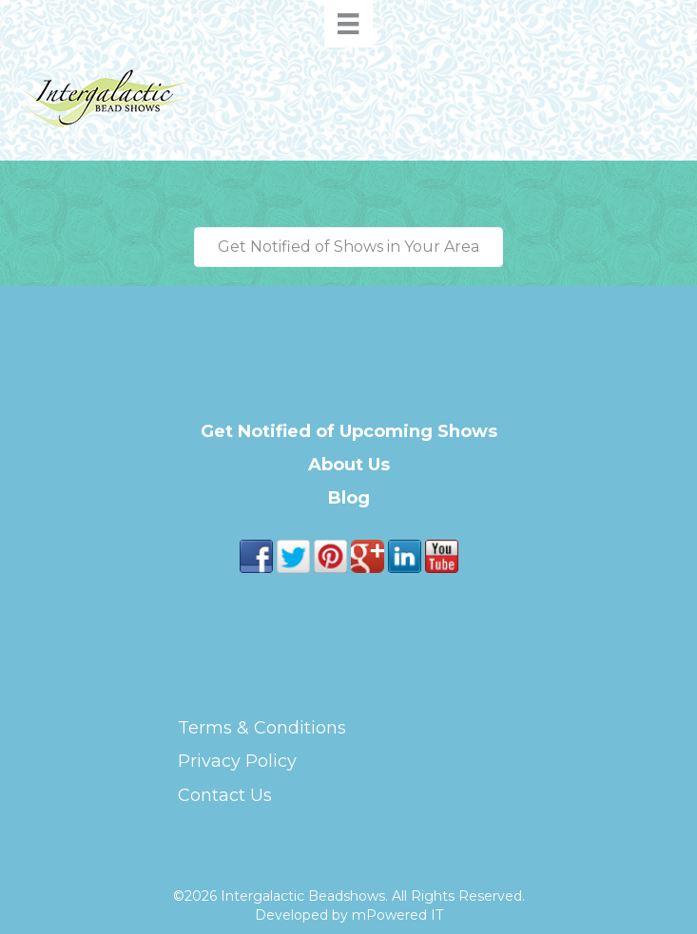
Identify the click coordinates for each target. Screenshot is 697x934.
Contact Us (225, 795)
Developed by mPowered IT (349, 915)
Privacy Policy (237, 761)
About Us (349, 464)
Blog (349, 497)
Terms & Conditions (262, 727)
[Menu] (348, 24)
